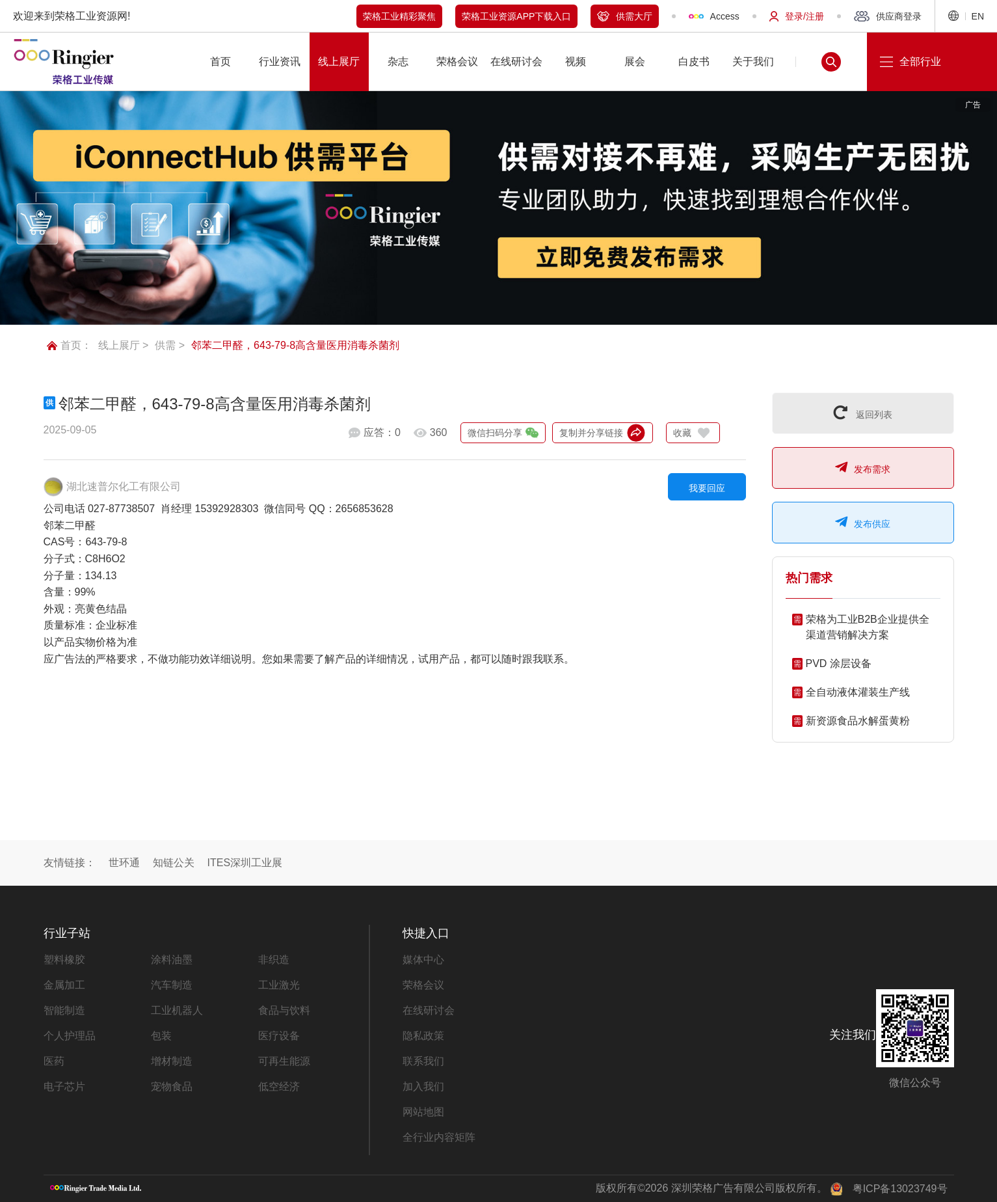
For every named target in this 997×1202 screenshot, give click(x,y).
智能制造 (64, 1010)
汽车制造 (172, 984)
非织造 (273, 959)
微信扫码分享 (503, 432)
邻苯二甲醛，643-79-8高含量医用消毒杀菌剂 (295, 345)
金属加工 (64, 984)
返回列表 (863, 412)
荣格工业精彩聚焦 (399, 16)
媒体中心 (423, 959)
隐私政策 (423, 1035)
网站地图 (423, 1111)
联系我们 (423, 1061)
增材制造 (172, 1061)
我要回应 (707, 488)
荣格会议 (423, 984)
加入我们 (423, 1086)
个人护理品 (70, 1035)
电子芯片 (64, 1086)
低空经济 (279, 1086)
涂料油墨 (172, 959)
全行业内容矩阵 (439, 1137)
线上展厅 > (123, 345)
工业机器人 (177, 1010)
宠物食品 (172, 1086)
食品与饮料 (284, 1010)
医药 (54, 1061)
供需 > (170, 345)
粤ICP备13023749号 (900, 1188)
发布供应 (862, 522)
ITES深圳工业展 (245, 862)
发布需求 (862, 467)
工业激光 (279, 984)
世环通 (124, 862)
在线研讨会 (429, 1010)
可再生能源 (284, 1061)
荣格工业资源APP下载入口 (516, 16)
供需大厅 (624, 16)
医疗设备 (279, 1035)
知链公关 (173, 862)
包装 (161, 1035)
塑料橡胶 (64, 959)
